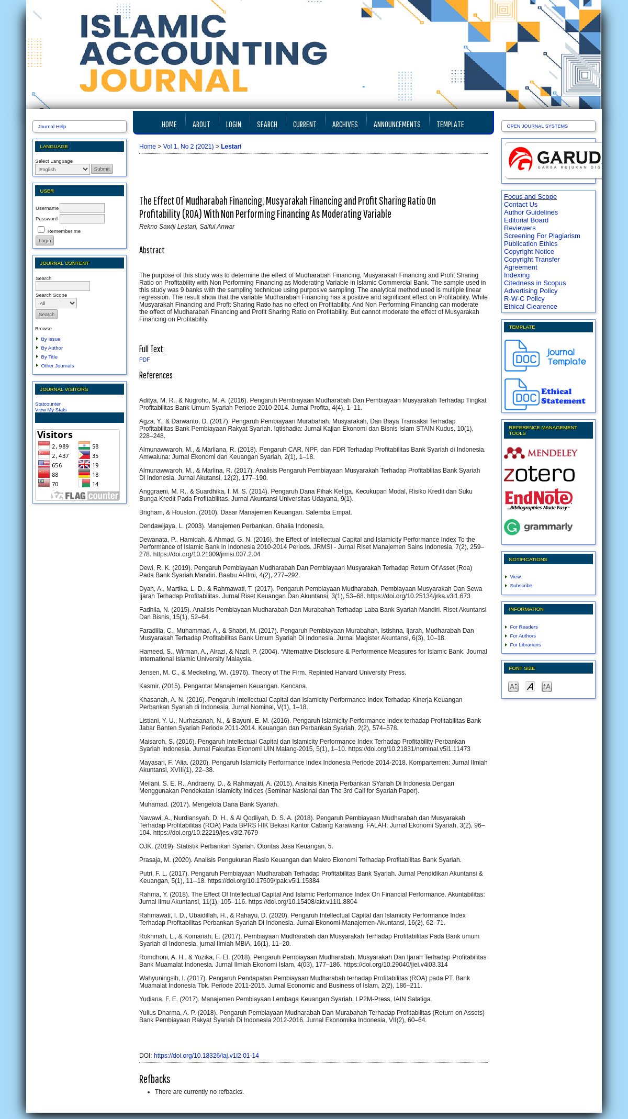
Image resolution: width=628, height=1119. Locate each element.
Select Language (54, 161)
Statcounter (48, 404)
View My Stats (51, 409)
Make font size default (530, 686)
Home (169, 124)
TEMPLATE (450, 124)
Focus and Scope (530, 196)
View (515, 576)
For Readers (524, 627)
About (201, 124)
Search (267, 124)
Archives (345, 124)
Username (47, 208)
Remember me (64, 231)
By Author (52, 348)
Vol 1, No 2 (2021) (188, 146)
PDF (144, 360)
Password (47, 218)
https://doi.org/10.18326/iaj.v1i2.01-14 (206, 1055)
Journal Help (52, 126)
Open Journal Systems (537, 126)
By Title (49, 357)
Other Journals (57, 365)
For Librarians (525, 644)
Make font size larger (547, 686)
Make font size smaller (513, 686)
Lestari (231, 146)
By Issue (51, 339)
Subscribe (521, 585)
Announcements (397, 124)
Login (233, 124)
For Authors (523, 636)
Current (305, 124)
